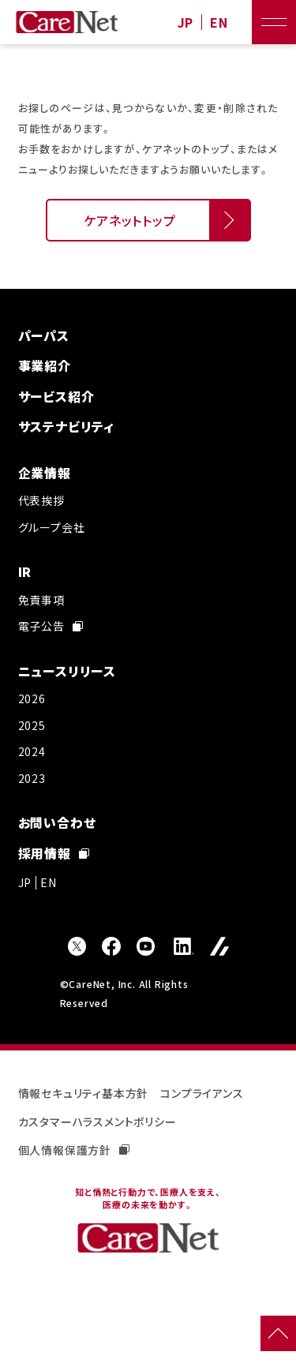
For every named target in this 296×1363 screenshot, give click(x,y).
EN (219, 22)
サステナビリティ (66, 426)
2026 (32, 698)
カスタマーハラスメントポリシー (97, 1121)
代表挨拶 (41, 500)
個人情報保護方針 (73, 1150)
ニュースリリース (67, 670)
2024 (32, 751)
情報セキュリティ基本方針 (83, 1093)
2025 (32, 725)
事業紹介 (44, 365)
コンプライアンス (201, 1093)
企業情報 (44, 472)
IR (25, 571)
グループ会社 (51, 527)
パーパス (43, 335)
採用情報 (53, 853)
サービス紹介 (56, 396)
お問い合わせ (57, 822)
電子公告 (50, 626)
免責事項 (41, 600)
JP (186, 22)
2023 (32, 778)
